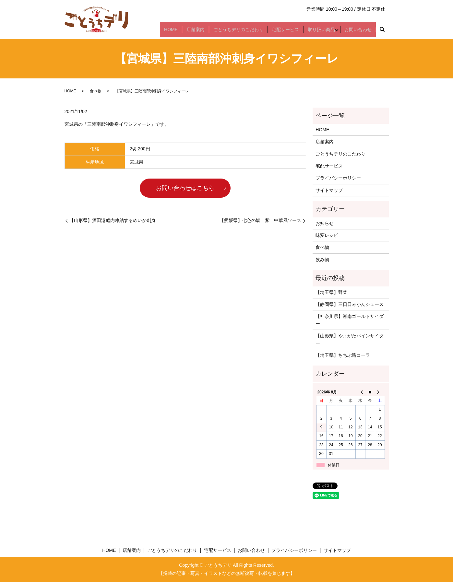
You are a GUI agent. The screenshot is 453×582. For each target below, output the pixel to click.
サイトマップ (329, 190)
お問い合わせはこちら (185, 188)
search (382, 32)
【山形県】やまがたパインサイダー (350, 339)
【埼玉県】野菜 (331, 292)
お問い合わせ (358, 31)
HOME (176, 31)
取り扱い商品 (321, 31)
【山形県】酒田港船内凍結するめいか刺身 (112, 220)
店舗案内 (199, 31)
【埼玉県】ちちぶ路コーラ (343, 355)
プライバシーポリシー (338, 177)
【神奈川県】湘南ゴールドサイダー (350, 320)
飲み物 (322, 259)
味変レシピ (327, 235)
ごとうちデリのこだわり (241, 31)
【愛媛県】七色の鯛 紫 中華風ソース (260, 220)
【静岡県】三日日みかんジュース (350, 304)
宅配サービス (286, 31)
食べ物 (95, 91)
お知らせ (325, 223)
